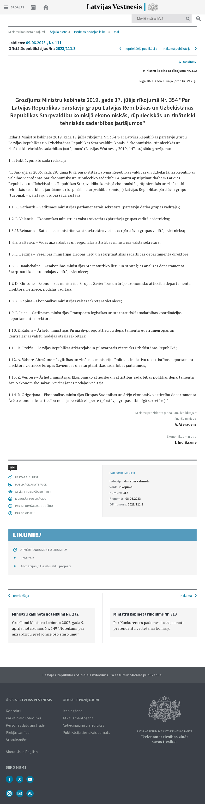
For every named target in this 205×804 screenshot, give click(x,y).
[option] (51, 625)
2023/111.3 (66, 48)
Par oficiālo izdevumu (23, 718)
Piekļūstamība (18, 732)
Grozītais (27, 558)
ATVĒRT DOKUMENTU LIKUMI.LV (43, 550)
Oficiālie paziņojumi (81, 699)
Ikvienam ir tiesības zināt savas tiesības (164, 739)
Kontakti (13, 710)
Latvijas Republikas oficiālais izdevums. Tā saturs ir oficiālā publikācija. (102, 675)
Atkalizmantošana (78, 718)
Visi (116, 32)
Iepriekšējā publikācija (141, 48)
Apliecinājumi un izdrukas (83, 725)
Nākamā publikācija (177, 48)
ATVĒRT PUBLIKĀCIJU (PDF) (33, 491)
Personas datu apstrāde (25, 725)
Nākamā (186, 595)
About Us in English (22, 751)
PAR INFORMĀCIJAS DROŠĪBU (34, 506)
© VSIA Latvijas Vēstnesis (29, 699)
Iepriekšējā (21, 595)
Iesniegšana (72, 710)
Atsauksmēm (16, 739)
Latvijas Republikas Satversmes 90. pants (164, 731)
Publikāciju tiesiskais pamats (86, 732)
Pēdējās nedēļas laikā (90, 32)
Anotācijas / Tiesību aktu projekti (45, 566)
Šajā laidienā (58, 32)
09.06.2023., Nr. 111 (43, 42)
